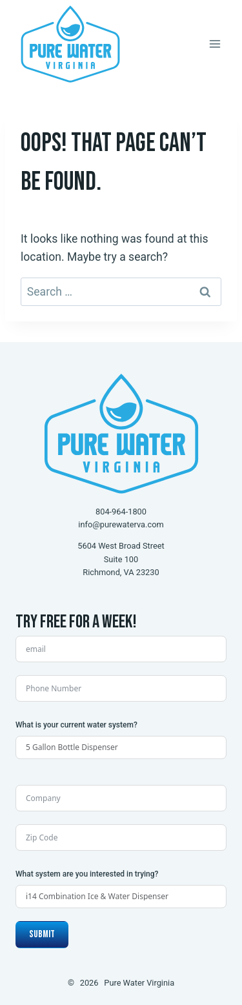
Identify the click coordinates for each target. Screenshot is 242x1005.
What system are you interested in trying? (86, 873)
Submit (42, 934)
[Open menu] (215, 44)
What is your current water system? (76, 724)
